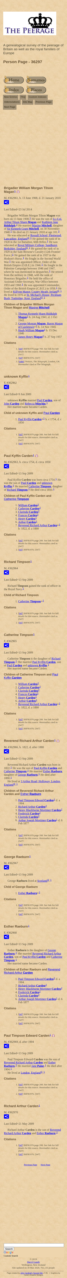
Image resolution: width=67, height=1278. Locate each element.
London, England (31, 1072)
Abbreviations (12, 102)
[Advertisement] (33, 149)
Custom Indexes (37, 97)
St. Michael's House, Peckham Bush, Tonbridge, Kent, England (32, 296)
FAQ (23, 97)
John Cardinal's (26, 1273)
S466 (21, 361)
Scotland (42, 880)
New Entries (10, 97)
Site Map (27, 102)
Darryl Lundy (33, 1262)
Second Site (38, 1273)
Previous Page (44, 102)
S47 (21, 348)
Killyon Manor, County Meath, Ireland (35, 291)
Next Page (9, 107)
